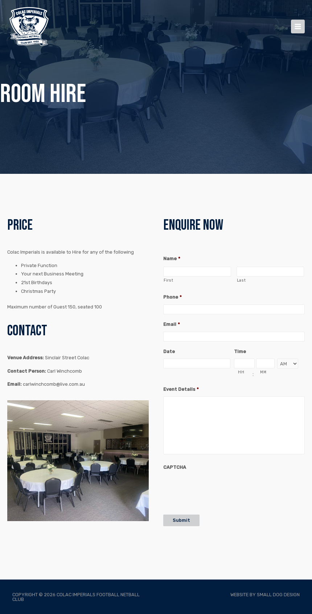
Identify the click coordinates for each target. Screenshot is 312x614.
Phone (172, 297)
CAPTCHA (174, 467)
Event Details (181, 389)
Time (240, 351)
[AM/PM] (287, 364)
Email (171, 324)
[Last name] (270, 272)
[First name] (197, 272)
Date (169, 351)
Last (241, 280)
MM (263, 372)
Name (171, 258)
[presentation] (218, 489)
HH (241, 372)
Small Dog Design (278, 594)
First (168, 280)
